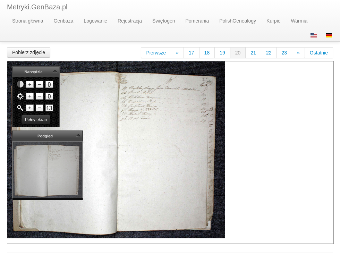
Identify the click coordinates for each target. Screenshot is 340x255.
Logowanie (95, 21)
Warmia (299, 21)
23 (284, 53)
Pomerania (197, 21)
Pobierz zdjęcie (28, 52)
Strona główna (27, 21)
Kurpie (273, 21)
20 (238, 53)
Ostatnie (319, 53)
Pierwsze (156, 53)
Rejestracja (130, 21)
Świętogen (163, 21)
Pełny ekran (36, 119)
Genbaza (64, 21)
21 (253, 53)
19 (222, 53)
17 (191, 53)
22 (269, 53)
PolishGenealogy (237, 21)
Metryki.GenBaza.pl (37, 7)
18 (207, 53)
